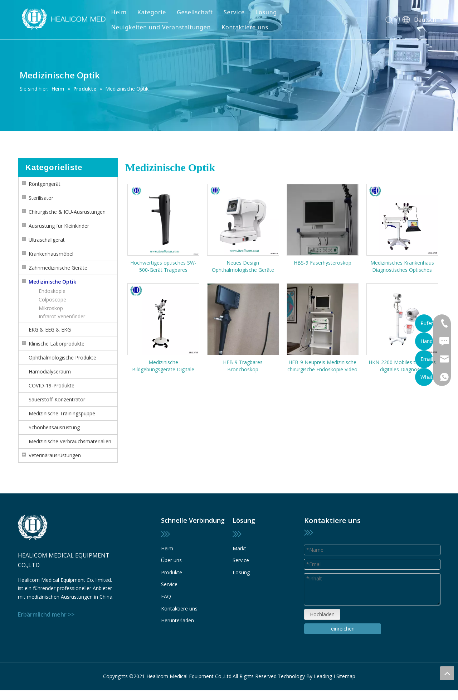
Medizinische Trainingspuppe (62, 413)
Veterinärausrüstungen (55, 455)
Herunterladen (177, 632)
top (447, 673)
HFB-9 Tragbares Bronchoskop (243, 366)
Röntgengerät (44, 183)
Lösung (266, 12)
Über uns (171, 572)
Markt (239, 548)
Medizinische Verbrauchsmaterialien (70, 441)
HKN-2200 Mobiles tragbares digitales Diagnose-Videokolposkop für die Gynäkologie (402, 366)
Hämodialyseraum (50, 371)
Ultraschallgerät (47, 239)
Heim (119, 12)
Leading (323, 671)
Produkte (171, 583)
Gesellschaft (195, 12)
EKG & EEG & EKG (50, 329)
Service (234, 12)
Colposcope (52, 299)
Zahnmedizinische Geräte (58, 267)
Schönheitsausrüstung (54, 427)
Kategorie (151, 12)
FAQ (166, 607)
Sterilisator (41, 197)
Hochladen (322, 591)
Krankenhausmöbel (51, 253)
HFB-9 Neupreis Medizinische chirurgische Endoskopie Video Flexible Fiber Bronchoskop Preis (322, 366)
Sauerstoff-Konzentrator (57, 399)
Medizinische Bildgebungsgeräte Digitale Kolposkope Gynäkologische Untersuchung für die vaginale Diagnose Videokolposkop (163, 366)
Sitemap (345, 671)
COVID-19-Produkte (51, 385)
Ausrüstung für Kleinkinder (59, 225)
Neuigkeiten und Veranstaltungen (161, 27)
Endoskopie (52, 291)
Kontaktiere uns (244, 27)
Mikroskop (51, 308)
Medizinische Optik (52, 281)
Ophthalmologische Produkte (62, 357)
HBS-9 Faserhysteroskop (322, 262)
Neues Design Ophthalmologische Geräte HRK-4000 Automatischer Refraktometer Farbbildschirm (242, 266)
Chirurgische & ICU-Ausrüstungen (67, 211)
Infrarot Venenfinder (62, 316)
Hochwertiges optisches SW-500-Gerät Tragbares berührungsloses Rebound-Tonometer (163, 266)
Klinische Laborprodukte (56, 343)
